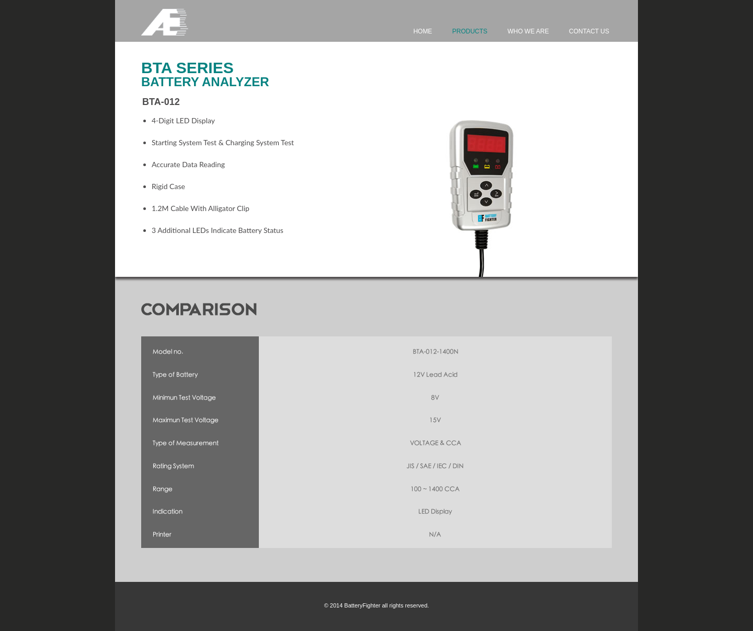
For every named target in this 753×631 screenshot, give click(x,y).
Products (469, 31)
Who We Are (528, 31)
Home (422, 31)
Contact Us (589, 31)
